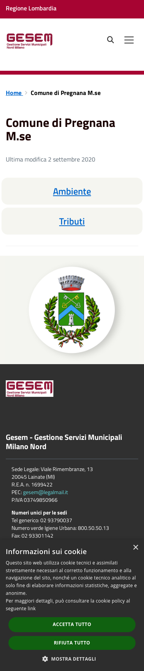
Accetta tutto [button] (72, 624)
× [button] (135, 548)
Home (14, 92)
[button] (72, 658)
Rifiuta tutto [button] (72, 642)
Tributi (72, 221)
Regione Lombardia (31, 8)
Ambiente (72, 191)
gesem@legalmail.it (45, 492)
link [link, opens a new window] (32, 608)
